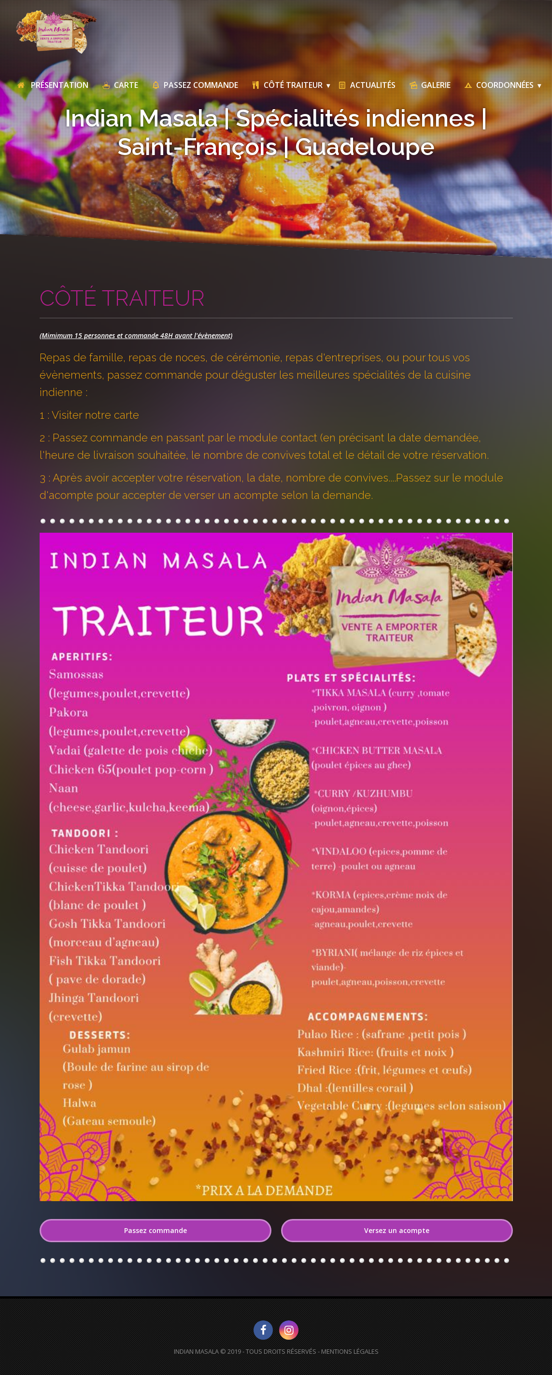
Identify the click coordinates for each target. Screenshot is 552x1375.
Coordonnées (498, 85)
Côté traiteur (287, 85)
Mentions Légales (350, 1351)
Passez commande (155, 1230)
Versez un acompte (396, 1230)
